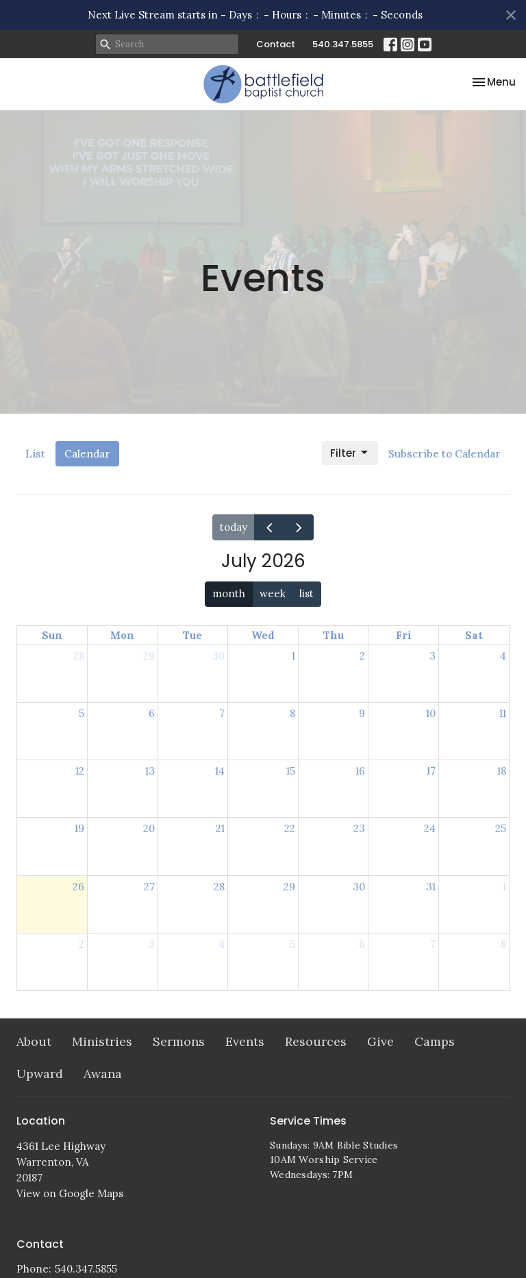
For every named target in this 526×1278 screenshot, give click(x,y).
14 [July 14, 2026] (220, 770)
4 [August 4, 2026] (221, 944)
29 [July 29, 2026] (289, 886)
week (273, 593)
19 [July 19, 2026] (79, 828)
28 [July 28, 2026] (219, 886)
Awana (103, 1073)
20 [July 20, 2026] (149, 828)
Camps (434, 1041)
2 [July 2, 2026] (362, 655)
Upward (39, 1073)
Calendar (87, 453)
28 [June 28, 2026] (78, 655)
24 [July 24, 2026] (430, 828)
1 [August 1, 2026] (504, 886)
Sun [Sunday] (52, 635)
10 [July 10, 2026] (431, 713)
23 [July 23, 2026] (359, 828)
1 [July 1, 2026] (293, 655)
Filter (350, 453)
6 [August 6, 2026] (362, 944)
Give (380, 1041)
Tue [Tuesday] (192, 635)
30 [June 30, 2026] (218, 655)
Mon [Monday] (122, 635)
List (35, 453)
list (306, 593)
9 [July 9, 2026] (362, 713)
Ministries (102, 1041)
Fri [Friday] (404, 635)
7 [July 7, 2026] (222, 713)
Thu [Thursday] (333, 635)
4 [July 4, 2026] (503, 655)
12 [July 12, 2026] (79, 770)
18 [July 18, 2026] (501, 770)
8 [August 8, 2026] (503, 944)
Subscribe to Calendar (444, 453)
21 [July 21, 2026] (220, 828)
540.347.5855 (342, 44)
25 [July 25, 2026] (500, 828)
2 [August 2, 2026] (81, 944)
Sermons (179, 1041)
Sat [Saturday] (474, 635)
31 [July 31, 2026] (431, 886)
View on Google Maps (69, 1193)
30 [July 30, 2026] (359, 886)
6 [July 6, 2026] (152, 713)
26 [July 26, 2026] (78, 886)
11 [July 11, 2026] (502, 713)
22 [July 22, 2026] (289, 828)
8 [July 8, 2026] (292, 713)
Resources (316, 1041)
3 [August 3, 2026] (152, 944)
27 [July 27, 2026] (149, 886)
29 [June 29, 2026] (149, 655)
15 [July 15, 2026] (290, 770)
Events (244, 1041)
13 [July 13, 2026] (150, 770)
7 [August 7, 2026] (433, 944)
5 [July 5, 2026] (81, 713)
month (228, 593)
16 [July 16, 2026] (360, 770)
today (233, 527)
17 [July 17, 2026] (431, 770)
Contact (275, 44)
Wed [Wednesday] (263, 635)
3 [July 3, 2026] (432, 655)
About (33, 1041)
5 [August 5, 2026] (292, 944)
